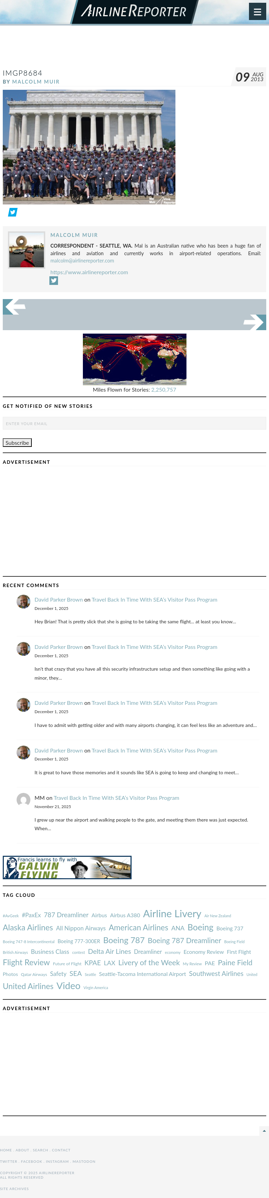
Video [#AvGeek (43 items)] (68, 985)
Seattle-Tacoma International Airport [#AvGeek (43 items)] (142, 973)
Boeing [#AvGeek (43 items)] (200, 927)
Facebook (31, 1161)
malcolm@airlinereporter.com (82, 260)
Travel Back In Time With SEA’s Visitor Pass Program (155, 599)
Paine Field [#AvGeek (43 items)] (235, 962)
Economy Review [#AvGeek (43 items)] (204, 952)
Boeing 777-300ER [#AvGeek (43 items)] (79, 941)
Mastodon (84, 1161)
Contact (61, 1150)
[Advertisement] (134, 49)
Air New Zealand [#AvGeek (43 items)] (217, 915)
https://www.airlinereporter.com (89, 272)
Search (40, 1150)
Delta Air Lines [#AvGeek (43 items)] (109, 951)
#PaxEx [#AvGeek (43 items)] (31, 915)
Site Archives (14, 1189)
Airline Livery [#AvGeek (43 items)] (172, 913)
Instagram (57, 1161)
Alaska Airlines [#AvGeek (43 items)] (28, 927)
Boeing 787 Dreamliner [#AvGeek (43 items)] (184, 940)
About (22, 1150)
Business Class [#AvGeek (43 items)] (50, 951)
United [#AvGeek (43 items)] (252, 974)
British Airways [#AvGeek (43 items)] (15, 952)
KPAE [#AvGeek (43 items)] (92, 963)
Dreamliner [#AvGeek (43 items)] (148, 951)
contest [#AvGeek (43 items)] (78, 952)
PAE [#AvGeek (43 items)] (210, 963)
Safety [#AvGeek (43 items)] (58, 973)
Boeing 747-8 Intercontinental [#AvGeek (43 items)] (29, 941)
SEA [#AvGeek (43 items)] (75, 973)
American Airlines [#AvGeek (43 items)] (138, 927)
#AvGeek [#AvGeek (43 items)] (11, 915)
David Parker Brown (59, 599)
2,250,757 (163, 389)
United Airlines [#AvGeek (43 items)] (28, 986)
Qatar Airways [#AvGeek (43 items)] (34, 974)
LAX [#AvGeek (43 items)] (109, 963)
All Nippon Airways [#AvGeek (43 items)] (81, 928)
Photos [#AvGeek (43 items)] (10, 974)
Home (6, 1150)
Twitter (8, 1161)
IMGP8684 (23, 72)
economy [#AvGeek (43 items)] (172, 952)
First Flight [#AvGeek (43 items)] (239, 952)
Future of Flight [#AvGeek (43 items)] (67, 963)
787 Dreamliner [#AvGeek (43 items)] (66, 915)
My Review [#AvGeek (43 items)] (192, 963)
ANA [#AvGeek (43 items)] (177, 928)
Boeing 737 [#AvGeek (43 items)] (230, 928)
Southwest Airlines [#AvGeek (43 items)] (216, 973)
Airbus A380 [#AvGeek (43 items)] (125, 915)
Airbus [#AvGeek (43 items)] (99, 915)
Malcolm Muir (36, 82)
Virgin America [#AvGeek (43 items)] (96, 987)
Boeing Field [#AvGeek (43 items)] (234, 941)
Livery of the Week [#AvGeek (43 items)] (149, 962)
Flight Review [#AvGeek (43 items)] (26, 962)
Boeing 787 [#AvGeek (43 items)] (124, 940)
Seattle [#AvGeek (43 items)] (90, 974)
